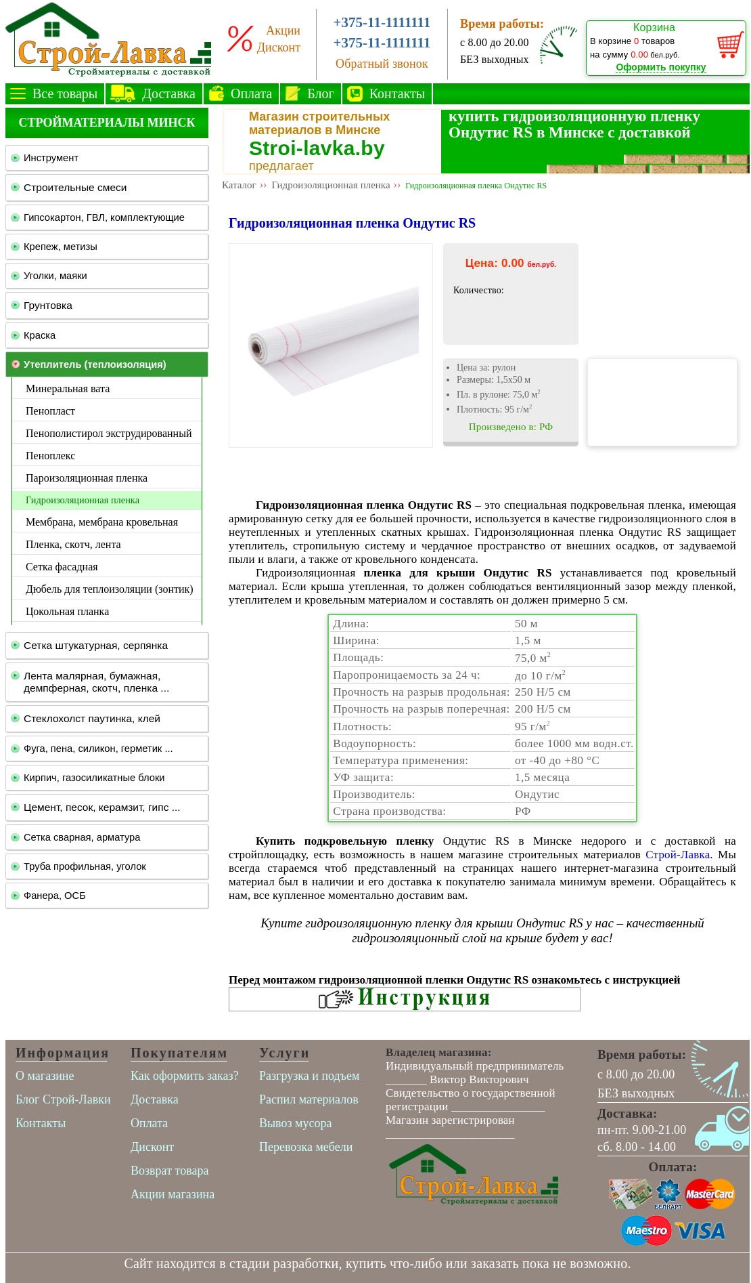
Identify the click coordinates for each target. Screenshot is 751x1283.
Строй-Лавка (677, 854)
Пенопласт (50, 411)
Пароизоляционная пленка (86, 478)
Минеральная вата (68, 388)
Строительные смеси (75, 187)
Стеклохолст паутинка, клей (92, 718)
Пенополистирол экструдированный (108, 433)
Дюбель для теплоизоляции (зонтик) (110, 589)
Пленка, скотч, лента (73, 544)
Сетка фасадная (62, 566)
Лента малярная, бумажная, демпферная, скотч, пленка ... (96, 682)
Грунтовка (48, 305)
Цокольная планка (67, 611)
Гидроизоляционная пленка (82, 500)
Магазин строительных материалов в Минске (319, 123)
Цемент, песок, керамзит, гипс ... (102, 807)
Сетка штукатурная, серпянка (96, 645)
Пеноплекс (50, 455)
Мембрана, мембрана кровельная (102, 522)
